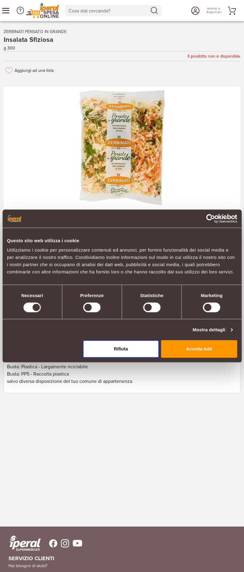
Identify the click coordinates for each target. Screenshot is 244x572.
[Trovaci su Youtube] (75, 543)
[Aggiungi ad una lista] (9, 70)
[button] (20, 10)
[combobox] (113, 10)
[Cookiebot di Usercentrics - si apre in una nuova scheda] (210, 218)
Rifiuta (121, 348)
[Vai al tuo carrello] (231, 10)
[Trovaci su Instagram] (63, 543)
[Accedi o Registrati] (194, 10)
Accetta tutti (199, 348)
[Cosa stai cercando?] (108, 11)
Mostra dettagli (208, 329)
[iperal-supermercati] (25, 543)
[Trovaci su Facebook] (49, 543)
